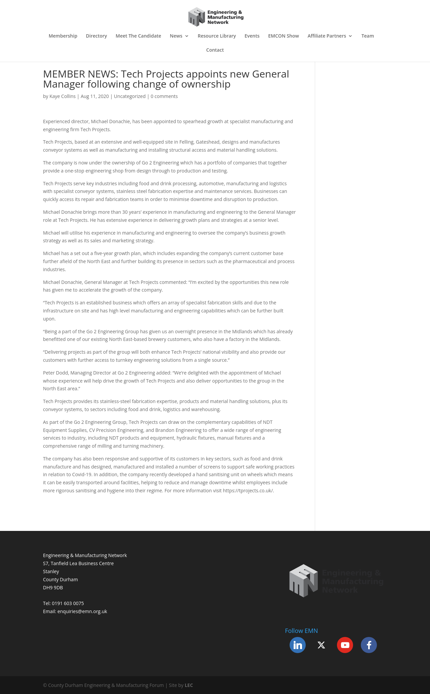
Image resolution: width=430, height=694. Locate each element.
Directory (96, 36)
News (176, 36)
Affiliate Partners (327, 36)
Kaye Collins (62, 96)
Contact (215, 50)
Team (367, 36)
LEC (189, 685)
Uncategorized (129, 96)
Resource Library (217, 36)
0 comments (164, 96)
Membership (63, 36)
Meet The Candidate (138, 36)
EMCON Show (283, 36)
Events (252, 36)
